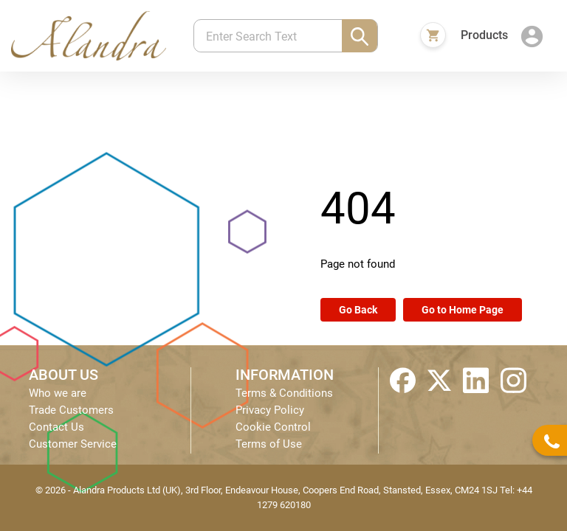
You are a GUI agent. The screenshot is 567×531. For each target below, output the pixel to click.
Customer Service (73, 444)
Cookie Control (273, 427)
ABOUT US (63, 375)
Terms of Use (269, 444)
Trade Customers (71, 410)
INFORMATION (285, 375)
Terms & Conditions (284, 393)
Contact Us (56, 427)
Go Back (358, 310)
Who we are (57, 393)
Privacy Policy (270, 410)
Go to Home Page (463, 310)
